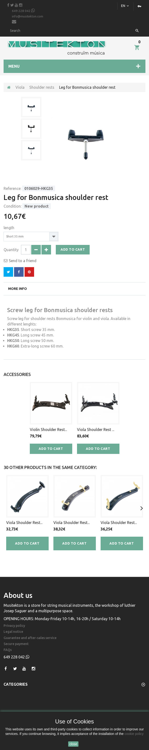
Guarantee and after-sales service (30, 638)
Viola (20, 87)
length (9, 228)
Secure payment (16, 644)
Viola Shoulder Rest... (24, 522)
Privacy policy (14, 626)
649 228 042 (23, 10)
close (73, 744)
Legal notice (13, 632)
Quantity (11, 250)
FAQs (8, 650)
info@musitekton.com (27, 19)
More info (17, 289)
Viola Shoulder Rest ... (95, 429)
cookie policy (134, 734)
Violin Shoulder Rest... (48, 429)
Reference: (12, 188)
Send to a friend (22, 261)
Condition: (12, 206)
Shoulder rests (41, 87)
